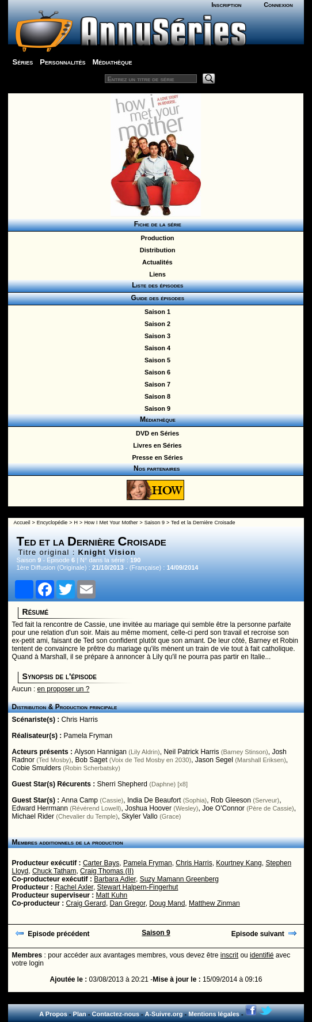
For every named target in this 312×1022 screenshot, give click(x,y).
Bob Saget (91, 760)
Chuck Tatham (54, 871)
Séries (23, 62)
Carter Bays (101, 863)
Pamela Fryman (88, 736)
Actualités (155, 262)
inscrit (229, 955)
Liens (156, 274)
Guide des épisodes (155, 298)
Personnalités (62, 62)
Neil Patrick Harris (191, 752)
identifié (261, 955)
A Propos (53, 1013)
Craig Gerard (86, 903)
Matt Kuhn (112, 895)
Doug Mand (167, 903)
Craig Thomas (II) (107, 871)
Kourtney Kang (238, 863)
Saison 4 (155, 348)
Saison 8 (155, 396)
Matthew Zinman (214, 903)
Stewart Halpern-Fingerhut (137, 887)
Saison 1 (155, 311)
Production (155, 237)
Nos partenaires (156, 468)
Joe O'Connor (223, 808)
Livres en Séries (156, 445)
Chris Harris (80, 720)
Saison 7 (155, 384)
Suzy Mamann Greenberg (179, 879)
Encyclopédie (52, 522)
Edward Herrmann (40, 808)
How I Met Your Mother (111, 522)
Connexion (278, 4)
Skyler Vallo (139, 816)
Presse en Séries (155, 457)
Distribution (156, 250)
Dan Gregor (128, 903)
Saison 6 (155, 372)
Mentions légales (213, 1013)
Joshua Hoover (148, 808)
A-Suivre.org (163, 1013)
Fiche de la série (155, 224)
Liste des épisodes (156, 285)
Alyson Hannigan (100, 752)
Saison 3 (155, 335)
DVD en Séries (155, 433)
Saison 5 (155, 360)
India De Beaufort (154, 800)
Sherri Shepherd (122, 784)
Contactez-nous (116, 1013)
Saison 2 (155, 323)
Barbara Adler (115, 879)
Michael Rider (33, 816)
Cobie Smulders (36, 768)
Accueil (22, 522)
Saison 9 (155, 408)
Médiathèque (112, 62)
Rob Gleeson (231, 800)
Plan (79, 1013)
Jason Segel (214, 760)
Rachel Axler (74, 887)
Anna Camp (80, 800)
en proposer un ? (63, 689)
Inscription (226, 4)
